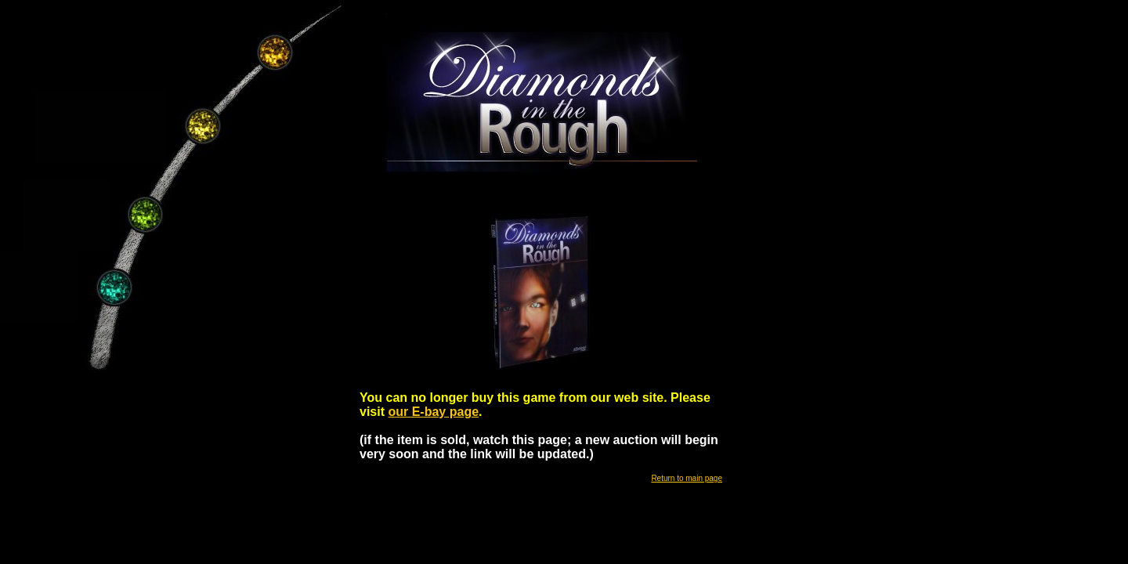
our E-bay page (433, 411)
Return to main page (686, 478)
